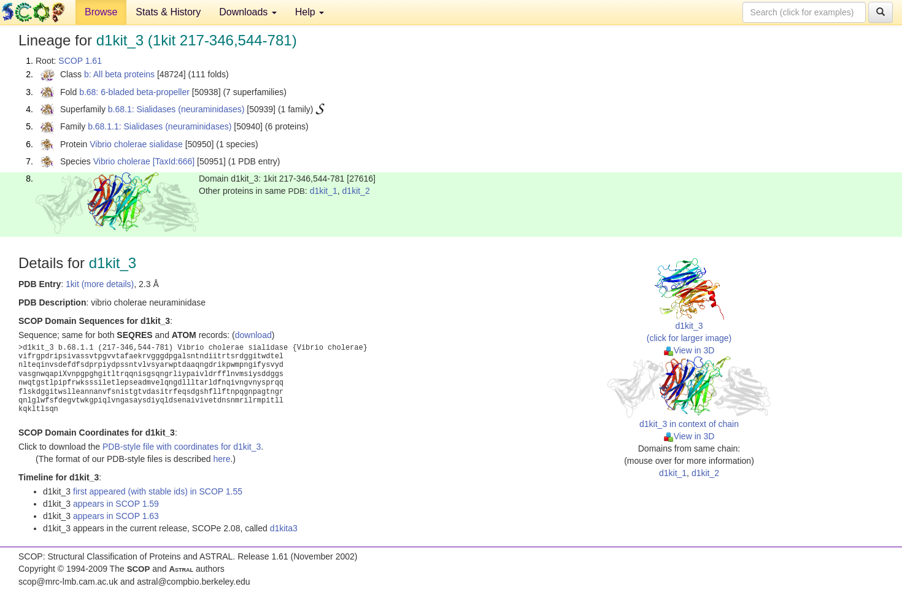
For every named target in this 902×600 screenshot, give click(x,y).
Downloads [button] (248, 12)
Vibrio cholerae (121, 161)
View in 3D (689, 350)
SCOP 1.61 (80, 61)
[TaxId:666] (174, 161)
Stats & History (168, 12)
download (253, 335)
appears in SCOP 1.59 (116, 504)
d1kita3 (284, 528)
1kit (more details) (100, 284)
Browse (101, 12)
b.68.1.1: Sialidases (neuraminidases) (159, 126)
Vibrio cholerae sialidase (136, 144)
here (221, 459)
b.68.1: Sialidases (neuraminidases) (176, 109)
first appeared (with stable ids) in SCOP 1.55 (157, 491)
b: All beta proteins (119, 74)
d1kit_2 (356, 191)
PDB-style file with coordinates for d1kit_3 (181, 447)
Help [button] (309, 12)
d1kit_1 (323, 191)
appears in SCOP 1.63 (116, 516)
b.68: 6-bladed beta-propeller (134, 92)
